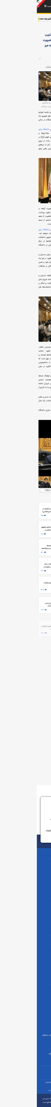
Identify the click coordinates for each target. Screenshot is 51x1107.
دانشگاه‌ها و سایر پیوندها (25, 1005)
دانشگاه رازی (40, 102)
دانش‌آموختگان (25, 988)
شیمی (25, 912)
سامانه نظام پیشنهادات (28, 819)
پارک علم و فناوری (25, 968)
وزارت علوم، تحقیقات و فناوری (25, 944)
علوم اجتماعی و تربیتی (25, 907)
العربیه (12, 6)
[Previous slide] (7, 455)
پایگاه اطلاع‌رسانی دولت (25, 954)
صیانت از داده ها (25, 1015)
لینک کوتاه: (43, 490)
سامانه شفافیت (25, 1020)
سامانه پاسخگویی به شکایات (26, 830)
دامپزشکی (25, 902)
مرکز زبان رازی (25, 993)
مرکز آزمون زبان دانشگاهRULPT (25, 1000)
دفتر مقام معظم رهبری (25, 939)
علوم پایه (25, 863)
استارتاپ (25, 1010)
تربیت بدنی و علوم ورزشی (25, 882)
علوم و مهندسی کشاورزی (25, 921)
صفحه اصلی (44, 27)
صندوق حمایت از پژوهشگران (25, 958)
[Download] (39, 423)
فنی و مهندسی (25, 877)
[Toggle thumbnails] (25, 423)
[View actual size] (32, 423)
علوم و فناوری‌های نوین (25, 916)
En (17, 6)
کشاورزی (25, 868)
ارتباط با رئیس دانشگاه (29, 808)
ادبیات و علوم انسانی (25, 873)
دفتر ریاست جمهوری (25, 949)
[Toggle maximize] (46, 423)
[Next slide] (44, 455)
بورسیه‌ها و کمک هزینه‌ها (25, 963)
